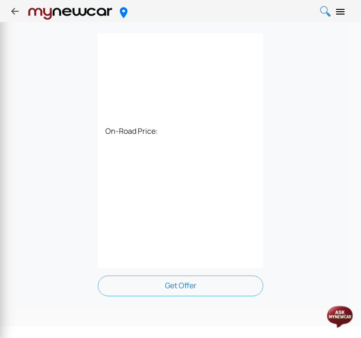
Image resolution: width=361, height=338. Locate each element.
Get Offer (180, 285)
